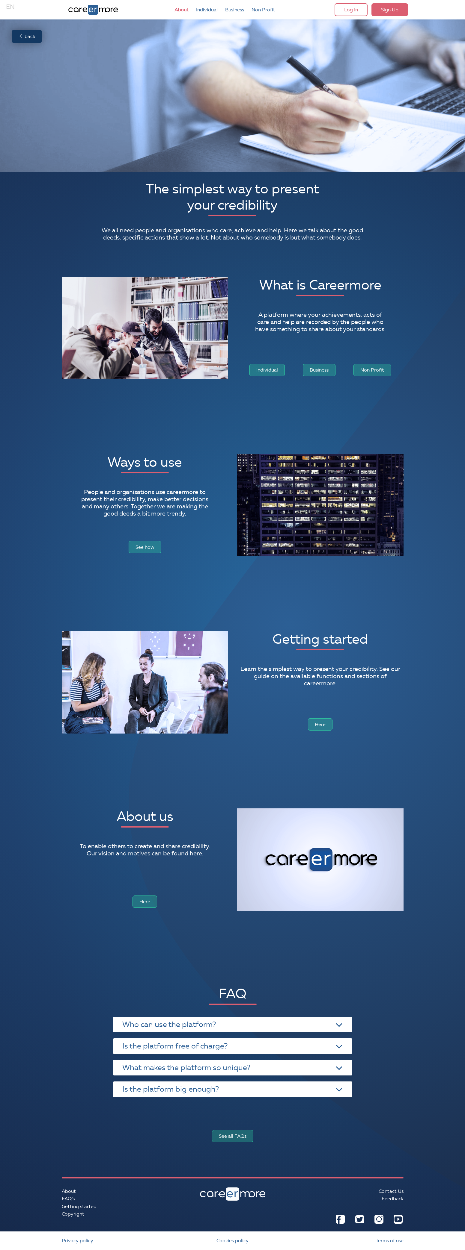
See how (145, 547)
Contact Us (391, 1191)
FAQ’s (68, 1198)
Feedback (393, 1198)
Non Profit (263, 10)
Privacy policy (77, 1240)
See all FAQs (232, 1136)
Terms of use (390, 1240)
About (181, 10)
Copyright (73, 1214)
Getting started (79, 1206)
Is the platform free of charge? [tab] (232, 1046)
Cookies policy (232, 1240)
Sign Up (389, 10)
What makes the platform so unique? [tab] (232, 1067)
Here (320, 724)
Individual (207, 10)
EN (10, 6)
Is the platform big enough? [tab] (232, 1089)
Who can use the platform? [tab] (232, 1024)
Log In (351, 10)
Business (234, 10)
